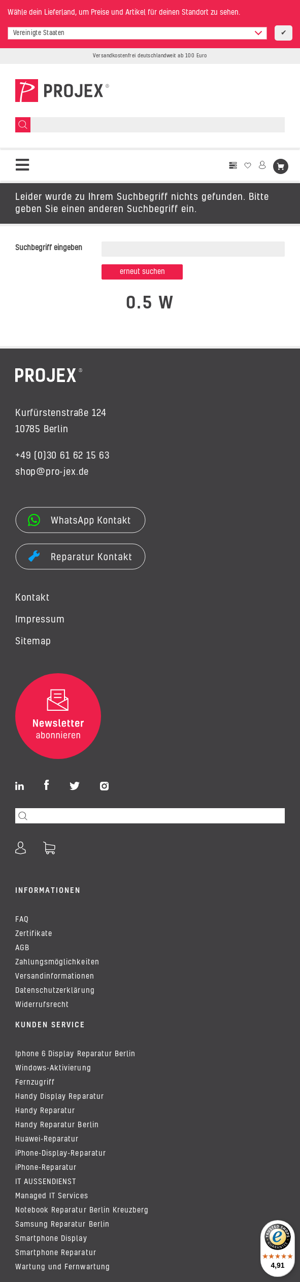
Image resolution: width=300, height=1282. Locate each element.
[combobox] (137, 33)
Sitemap (33, 641)
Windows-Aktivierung (53, 1068)
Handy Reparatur (45, 1111)
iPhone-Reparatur (46, 1167)
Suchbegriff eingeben (48, 248)
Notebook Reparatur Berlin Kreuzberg (82, 1210)
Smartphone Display (51, 1238)
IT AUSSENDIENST (45, 1182)
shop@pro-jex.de (52, 472)
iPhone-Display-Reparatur (60, 1153)
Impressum (40, 620)
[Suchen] (22, 124)
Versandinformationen (54, 976)
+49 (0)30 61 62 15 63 (62, 456)
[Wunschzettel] (247, 166)
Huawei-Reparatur (47, 1139)
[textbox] (137, 33)
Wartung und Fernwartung (62, 1267)
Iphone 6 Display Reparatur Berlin (75, 1054)
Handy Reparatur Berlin (57, 1125)
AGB (22, 948)
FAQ (22, 919)
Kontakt (32, 598)
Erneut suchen (142, 271)
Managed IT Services (51, 1196)
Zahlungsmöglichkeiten (57, 962)
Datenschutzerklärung (55, 990)
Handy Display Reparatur (59, 1096)
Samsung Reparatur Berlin (62, 1224)
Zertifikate (33, 934)
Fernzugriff (35, 1082)
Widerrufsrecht (42, 1005)
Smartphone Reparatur (55, 1253)
